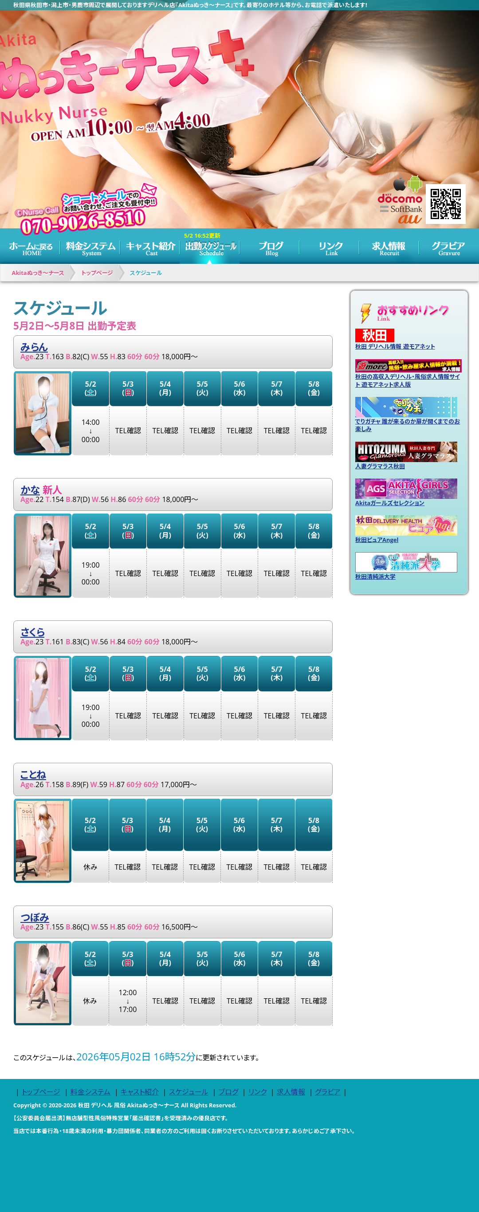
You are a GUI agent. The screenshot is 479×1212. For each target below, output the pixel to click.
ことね (33, 774)
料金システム (90, 246)
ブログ (269, 246)
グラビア (449, 246)
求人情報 (389, 246)
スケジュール (210, 246)
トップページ (30, 246)
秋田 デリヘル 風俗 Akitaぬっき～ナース (129, 1105)
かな (30, 490)
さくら (32, 632)
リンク (329, 246)
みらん (34, 347)
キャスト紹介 (150, 246)
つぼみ (34, 917)
